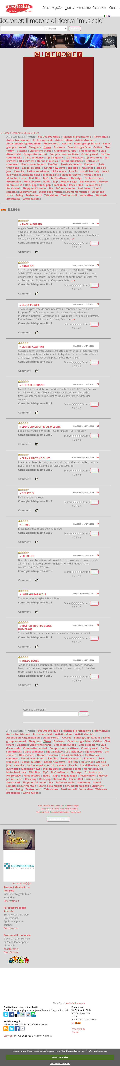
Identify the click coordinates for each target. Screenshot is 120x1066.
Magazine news (31, 199)
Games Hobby (66, 831)
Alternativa (101, 161)
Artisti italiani (64, 164)
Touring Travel (75, 837)
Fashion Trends (45, 834)
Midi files (35, 202)
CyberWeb (46, 831)
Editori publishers (72, 185)
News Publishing (71, 834)
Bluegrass (35, 172)
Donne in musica (48, 185)
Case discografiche (79, 172)
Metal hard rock (16, 202)
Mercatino (77, 19)
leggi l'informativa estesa (94, 1051)
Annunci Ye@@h (21, 909)
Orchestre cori (94, 202)
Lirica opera (59, 196)
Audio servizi (51, 168)
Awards (67, 168)
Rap (55, 206)
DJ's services (27, 185)
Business (59, 172)
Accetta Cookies (60, 1057)
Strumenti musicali (77, 216)
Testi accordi (69, 220)
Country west (90, 178)
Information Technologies (59, 837)
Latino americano (38, 196)
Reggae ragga (69, 206)
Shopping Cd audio (35, 213)
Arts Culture (55, 831)
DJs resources (94, 182)
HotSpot (75, 831)
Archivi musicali (43, 164)
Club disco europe (65, 175)
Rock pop (31, 209)
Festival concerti (71, 189)
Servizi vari (13, 213)
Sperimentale (28, 216)
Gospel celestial (32, 192)
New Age (77, 202)
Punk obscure (32, 206)
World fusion (31, 223)
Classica (22, 175)
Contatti (14, 32)
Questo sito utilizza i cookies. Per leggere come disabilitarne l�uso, (47, 1051)
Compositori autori (35, 178)
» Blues (35, 157)
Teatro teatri (34, 220)
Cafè (40, 831)
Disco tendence (34, 182)
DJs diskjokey (55, 182)
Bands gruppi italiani (87, 168)
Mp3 (46, 202)
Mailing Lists (51, 199)
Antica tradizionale (18, 164)
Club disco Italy (88, 175)
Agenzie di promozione (77, 161)
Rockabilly (60, 209)
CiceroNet (98, 19)
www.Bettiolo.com (75, 1028)
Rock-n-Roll (76, 209)
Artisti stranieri (85, 164)
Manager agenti (72, 199)
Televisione (51, 220)
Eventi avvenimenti (33, 189)
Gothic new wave (55, 192)
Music (36, 19)
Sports (47, 837)
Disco (14, 19)
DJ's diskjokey (74, 182)
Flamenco (90, 189)
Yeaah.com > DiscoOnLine (11, 976)
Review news (88, 206)
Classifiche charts (41, 175)
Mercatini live (93, 199)
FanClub (53, 189)
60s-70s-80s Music (49, 161)
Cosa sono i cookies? (60, 1063)
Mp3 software (60, 202)
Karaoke (19, 196)
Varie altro (86, 220)
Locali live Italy (90, 196)
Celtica (97, 172)
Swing (20, 220)
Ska (51, 213)
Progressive (13, 206)
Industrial (87, 192)
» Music (26, 157)
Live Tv (73, 196)
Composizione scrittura (64, 178)
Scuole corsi (93, 209)
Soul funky (84, 213)
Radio (47, 206)
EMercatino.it (11, 926)
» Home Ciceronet (11, 157)
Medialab (55, 834)
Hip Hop (73, 192)
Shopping (40, 837)
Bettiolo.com (11, 954)
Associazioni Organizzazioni (23, 168)
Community (56, 19)
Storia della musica (51, 216)
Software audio (65, 213)
